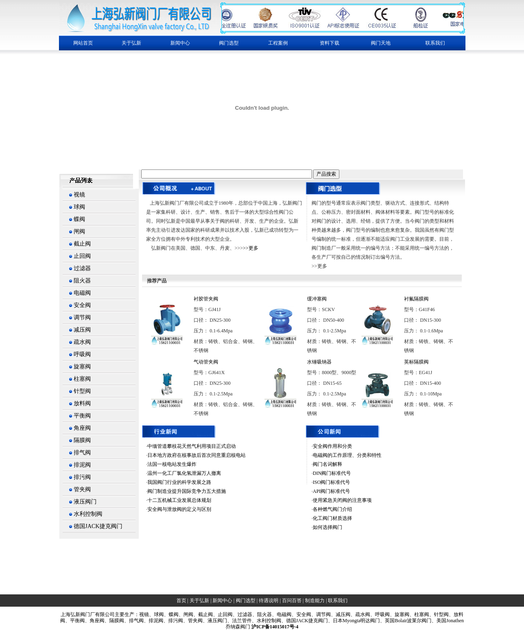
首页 (181, 600)
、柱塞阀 (419, 614)
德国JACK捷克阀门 (98, 526)
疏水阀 (82, 342)
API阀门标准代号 (331, 491)
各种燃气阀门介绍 (332, 509)
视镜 (79, 195)
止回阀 (82, 256)
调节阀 (82, 317)
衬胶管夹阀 (206, 299)
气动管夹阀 (206, 362)
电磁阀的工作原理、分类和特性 (347, 455)
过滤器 (82, 268)
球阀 (79, 207)
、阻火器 (262, 614)
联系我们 (435, 43)
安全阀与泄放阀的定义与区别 (179, 509)
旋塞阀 (82, 367)
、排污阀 (173, 620)
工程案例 (278, 43)
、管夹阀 (193, 620)
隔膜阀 (82, 440)
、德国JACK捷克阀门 (304, 620)
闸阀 (79, 231)
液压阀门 (85, 502)
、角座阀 (94, 620)
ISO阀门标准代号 (331, 482)
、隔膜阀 (114, 620)
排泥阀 (82, 465)
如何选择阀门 (327, 527)
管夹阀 (82, 489)
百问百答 (292, 600)
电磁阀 (82, 293)
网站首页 (83, 43)
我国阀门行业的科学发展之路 (179, 482)
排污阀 (82, 477)
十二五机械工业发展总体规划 (179, 500)
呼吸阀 (82, 354)
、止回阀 (223, 614)
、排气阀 (134, 620)
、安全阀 (301, 614)
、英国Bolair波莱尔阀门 (405, 620)
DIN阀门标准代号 (332, 473)
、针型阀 (439, 614)
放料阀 (82, 403)
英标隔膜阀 (416, 362)
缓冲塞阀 (317, 299)
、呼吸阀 (380, 614)
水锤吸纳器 (319, 362)
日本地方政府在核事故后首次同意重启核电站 (196, 455)
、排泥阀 (153, 620)
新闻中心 (222, 600)
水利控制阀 (88, 514)
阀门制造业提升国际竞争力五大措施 (186, 491)
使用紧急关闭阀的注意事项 (342, 500)
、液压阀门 (215, 620)
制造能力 (315, 600)
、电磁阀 (281, 614)
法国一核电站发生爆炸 (171, 464)
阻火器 (82, 281)
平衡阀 (82, 416)
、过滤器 (242, 614)
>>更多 (250, 248)
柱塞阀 (82, 379)
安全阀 (82, 305)
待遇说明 (268, 600)
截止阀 (82, 244)
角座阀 (82, 428)
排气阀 (82, 452)
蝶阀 (79, 219)
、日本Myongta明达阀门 (354, 620)
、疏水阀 (360, 614)
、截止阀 (203, 614)
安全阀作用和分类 (332, 446)
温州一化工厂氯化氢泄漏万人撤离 (184, 473)
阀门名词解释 (327, 464)
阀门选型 (245, 600)
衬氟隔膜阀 (416, 299)
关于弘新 (199, 600)
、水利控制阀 (266, 620)
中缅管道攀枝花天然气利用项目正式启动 (191, 446)
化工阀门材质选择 (332, 518)
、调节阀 (321, 614)
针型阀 (82, 391)
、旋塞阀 (399, 614)
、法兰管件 (239, 620)
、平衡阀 (75, 620)
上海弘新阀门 (75, 614)
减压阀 (82, 330)
